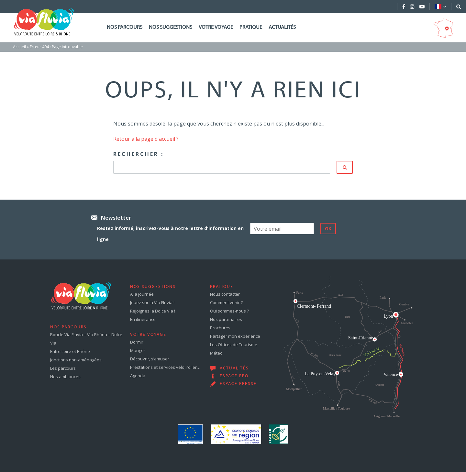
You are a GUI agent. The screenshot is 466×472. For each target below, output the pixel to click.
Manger (137, 350)
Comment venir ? (226, 302)
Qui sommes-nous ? (229, 311)
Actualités (282, 27)
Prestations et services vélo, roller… (165, 367)
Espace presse (238, 384)
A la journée (142, 294)
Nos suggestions (170, 27)
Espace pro (234, 376)
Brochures (220, 328)
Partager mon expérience (235, 336)
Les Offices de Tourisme (233, 344)
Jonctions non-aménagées (76, 360)
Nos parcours (124, 27)
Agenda (137, 376)
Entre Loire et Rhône (70, 351)
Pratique (250, 27)
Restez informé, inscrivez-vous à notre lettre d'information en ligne (170, 233)
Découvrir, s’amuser (149, 359)
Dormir (136, 342)
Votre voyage (216, 27)
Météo (216, 353)
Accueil (19, 46)
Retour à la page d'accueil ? (146, 138)
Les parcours (63, 368)
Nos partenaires (226, 319)
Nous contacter (225, 294)
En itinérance (143, 319)
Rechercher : (138, 154)
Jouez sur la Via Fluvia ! (152, 302)
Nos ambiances (65, 376)
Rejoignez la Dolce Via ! (152, 311)
